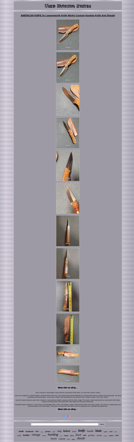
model (115, 431)
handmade (30, 431)
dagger (73, 439)
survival (99, 435)
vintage (36, 434)
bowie (54, 438)
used (110, 431)
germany (91, 435)
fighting (72, 435)
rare (37, 431)
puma (53, 431)
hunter (74, 431)
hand (61, 435)
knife (81, 430)
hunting (53, 434)
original (111, 435)
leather (26, 435)
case (84, 435)
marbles (106, 431)
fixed (78, 434)
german (47, 431)
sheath (81, 438)
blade (98, 430)
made (21, 431)
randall (19, 435)
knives (66, 430)
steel (116, 435)
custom (62, 438)
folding (42, 431)
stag (59, 431)
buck (68, 439)
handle (90, 431)
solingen (66, 435)
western (105, 435)
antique (44, 435)
